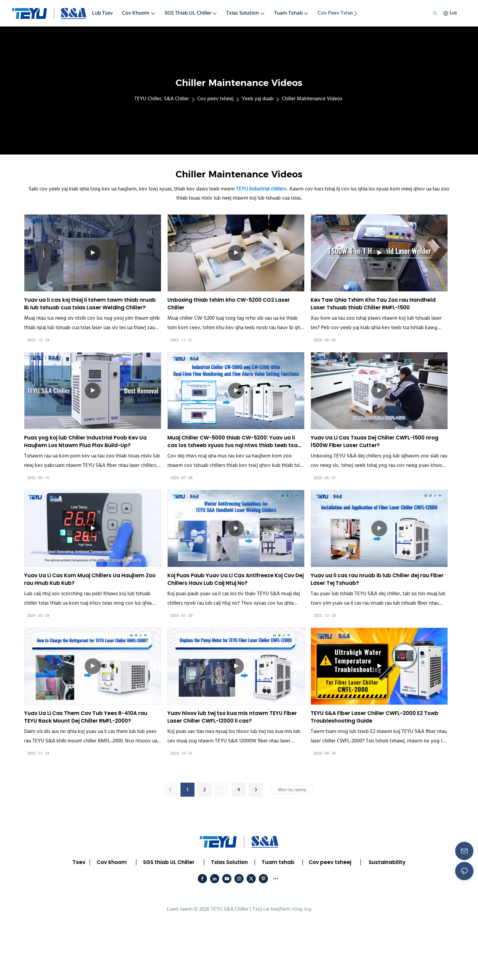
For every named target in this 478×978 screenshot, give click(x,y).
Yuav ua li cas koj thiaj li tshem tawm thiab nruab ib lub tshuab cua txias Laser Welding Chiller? (90, 303)
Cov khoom (112, 862)
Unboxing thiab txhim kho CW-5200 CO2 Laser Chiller (228, 303)
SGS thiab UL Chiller (168, 862)
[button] (355, 13)
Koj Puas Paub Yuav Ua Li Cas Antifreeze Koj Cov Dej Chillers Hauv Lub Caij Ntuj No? (235, 579)
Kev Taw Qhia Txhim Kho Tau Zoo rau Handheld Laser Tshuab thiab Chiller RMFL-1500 (373, 303)
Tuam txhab (278, 862)
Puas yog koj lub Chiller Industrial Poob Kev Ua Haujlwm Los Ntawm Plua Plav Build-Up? (85, 441)
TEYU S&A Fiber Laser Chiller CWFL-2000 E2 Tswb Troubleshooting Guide (374, 717)
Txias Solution (229, 862)
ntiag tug (301, 909)
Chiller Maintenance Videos (312, 99)
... (221, 786)
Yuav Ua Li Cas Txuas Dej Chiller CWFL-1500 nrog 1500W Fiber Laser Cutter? (374, 441)
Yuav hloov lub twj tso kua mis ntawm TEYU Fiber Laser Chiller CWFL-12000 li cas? (232, 717)
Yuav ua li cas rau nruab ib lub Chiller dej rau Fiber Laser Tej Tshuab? (377, 579)
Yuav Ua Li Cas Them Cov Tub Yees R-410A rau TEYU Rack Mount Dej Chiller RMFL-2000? (85, 717)
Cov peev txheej (215, 99)
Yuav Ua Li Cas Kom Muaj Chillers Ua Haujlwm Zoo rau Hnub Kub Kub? (89, 579)
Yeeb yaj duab (257, 99)
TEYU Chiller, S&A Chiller (161, 99)
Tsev (79, 862)
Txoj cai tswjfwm (271, 909)
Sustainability (387, 862)
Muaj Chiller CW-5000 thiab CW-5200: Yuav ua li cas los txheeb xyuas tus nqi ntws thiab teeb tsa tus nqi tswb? (232, 442)
